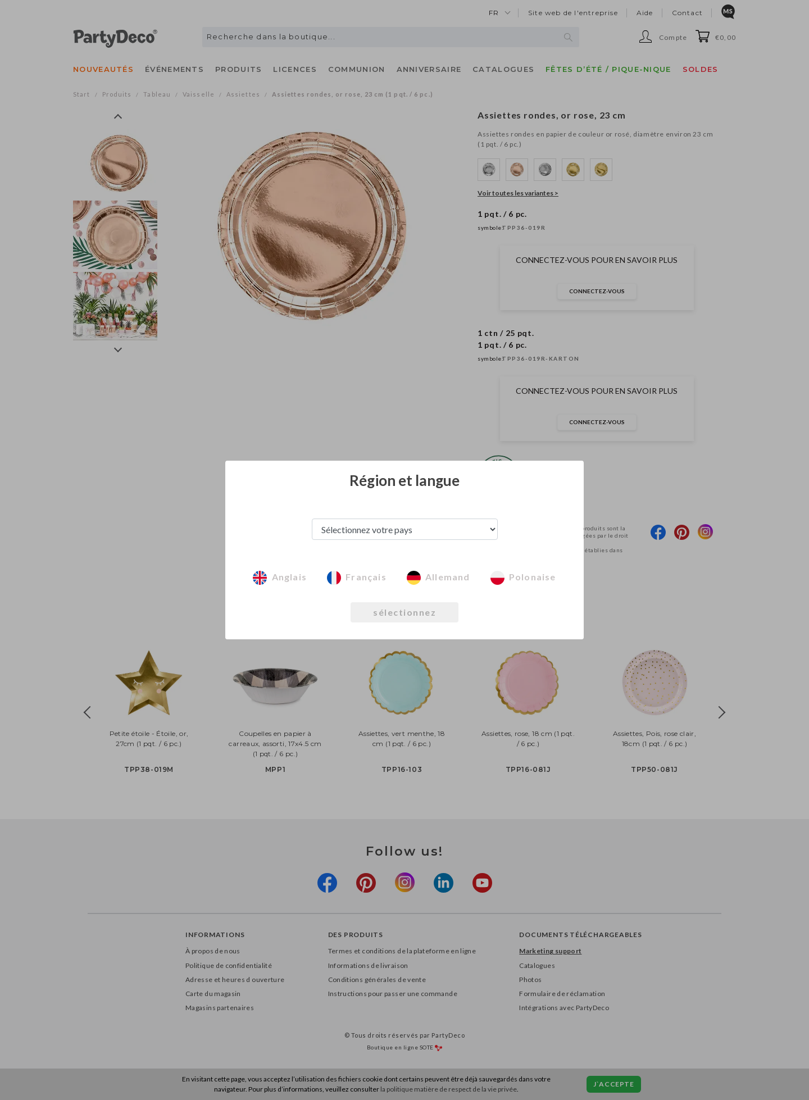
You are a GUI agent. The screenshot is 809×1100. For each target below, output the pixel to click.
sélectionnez (404, 612)
